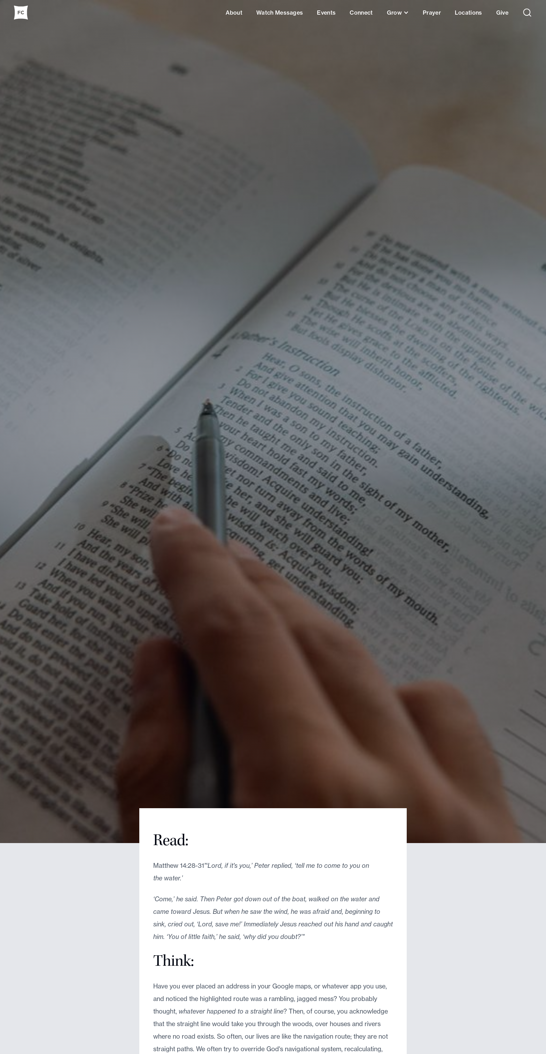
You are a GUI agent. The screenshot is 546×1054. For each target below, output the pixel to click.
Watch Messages (279, 12)
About (234, 12)
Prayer (432, 12)
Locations (468, 12)
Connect (361, 12)
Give (502, 12)
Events (326, 12)
